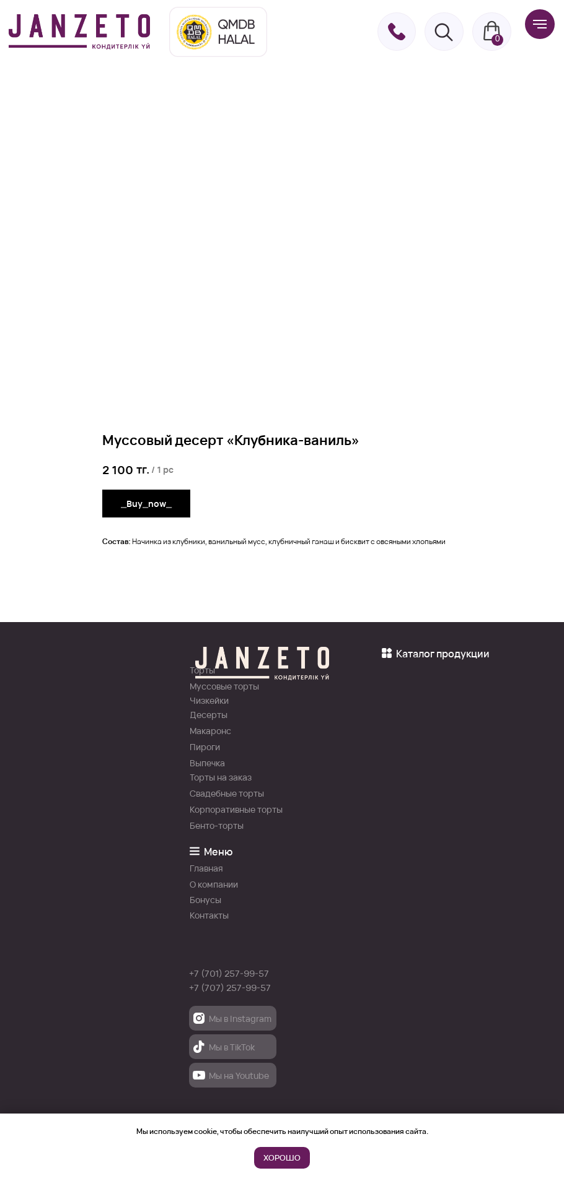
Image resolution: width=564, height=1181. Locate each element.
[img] (79, 32)
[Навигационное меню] (540, 24)
